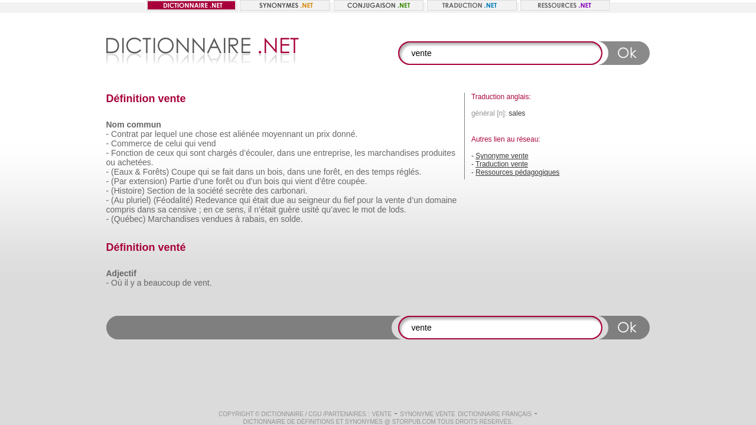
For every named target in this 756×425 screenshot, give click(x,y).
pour (365, 200)
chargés (222, 153)
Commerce (131, 143)
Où (116, 282)
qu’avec (336, 209)
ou (111, 162)
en (349, 171)
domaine (441, 200)
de (158, 143)
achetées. (136, 162)
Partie (180, 181)
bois (271, 181)
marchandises (393, 153)
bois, (276, 171)
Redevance (216, 200)
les (360, 153)
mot (368, 209)
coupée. (352, 181)
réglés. (408, 171)
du (336, 200)
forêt (224, 181)
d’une (203, 181)
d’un (254, 181)
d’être (325, 181)
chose (206, 134)
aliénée (246, 134)
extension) (148, 181)
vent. (202, 282)
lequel (166, 134)
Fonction (127, 153)
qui (190, 143)
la (191, 190)
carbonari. (289, 190)
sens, (236, 209)
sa (162, 209)
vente (394, 200)
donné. (344, 134)
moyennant (282, 134)
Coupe (183, 171)
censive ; (184, 209)
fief (349, 200)
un (310, 134)
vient (303, 181)
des (363, 171)
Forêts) (156, 171)
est (225, 134)
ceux (165, 153)
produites (438, 153)
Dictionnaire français (495, 414)
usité (311, 209)
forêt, (333, 171)
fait (227, 171)
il (250, 209)
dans (286, 153)
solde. (291, 219)
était (260, 200)
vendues (217, 219)
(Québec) (128, 219)
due (277, 200)
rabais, (254, 219)
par (146, 134)
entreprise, (333, 153)
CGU (314, 414)
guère (288, 209)
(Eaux (122, 171)
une (186, 134)
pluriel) (138, 200)
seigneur (314, 200)
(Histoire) (128, 190)
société (210, 190)
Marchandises (173, 219)
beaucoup (162, 282)
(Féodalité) (173, 200)
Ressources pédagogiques (517, 172)
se (215, 171)
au (291, 200)
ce (219, 209)
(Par (118, 181)
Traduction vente (501, 164)
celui (174, 143)
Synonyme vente (501, 156)
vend (207, 143)
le (356, 209)
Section (161, 190)
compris (120, 209)
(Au (117, 200)
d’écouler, (257, 153)
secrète (239, 190)
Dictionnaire (282, 414)
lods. (397, 209)
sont (197, 153)
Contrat (124, 134)
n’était (265, 209)
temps (383, 171)
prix (323, 134)
